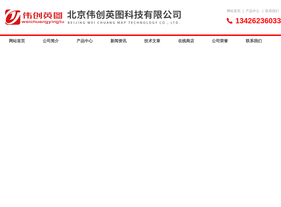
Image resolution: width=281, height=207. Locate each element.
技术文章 (152, 41)
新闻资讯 (118, 41)
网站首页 (234, 11)
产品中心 (252, 11)
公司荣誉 (220, 41)
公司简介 (51, 41)
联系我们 (272, 11)
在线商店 (186, 41)
